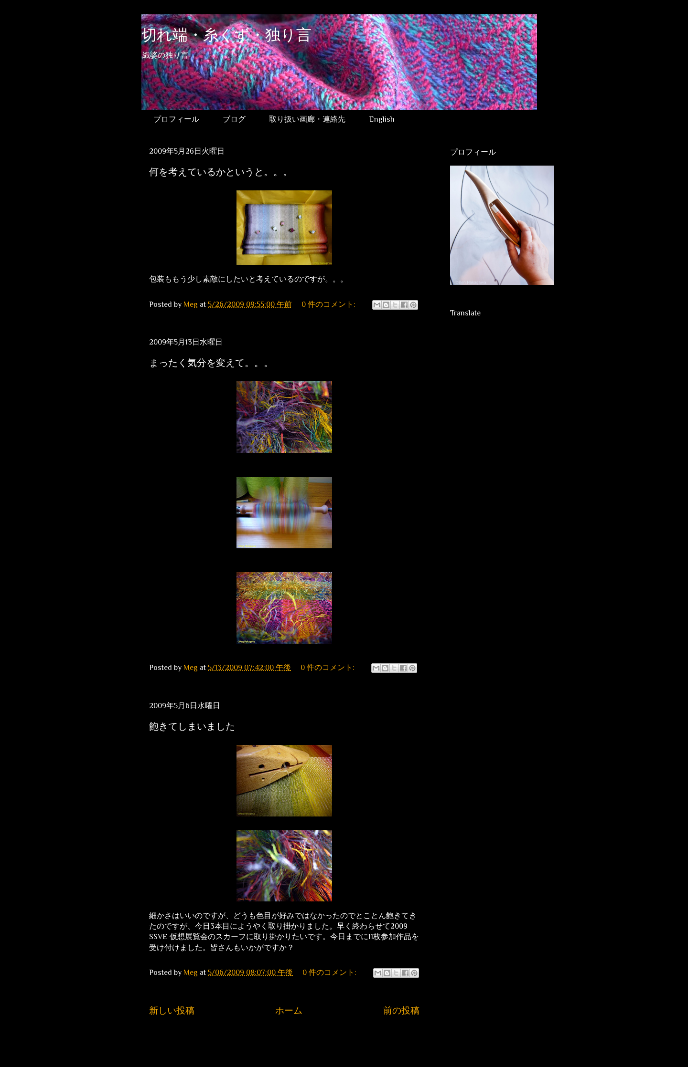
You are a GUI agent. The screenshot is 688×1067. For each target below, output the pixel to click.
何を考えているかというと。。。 (220, 172)
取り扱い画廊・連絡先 (307, 119)
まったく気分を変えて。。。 (211, 362)
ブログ (234, 119)
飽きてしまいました (192, 726)
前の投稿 (401, 1010)
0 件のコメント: (329, 304)
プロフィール (176, 119)
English (382, 119)
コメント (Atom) (294, 1039)
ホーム (288, 1010)
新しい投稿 (171, 1010)
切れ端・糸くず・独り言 (226, 36)
